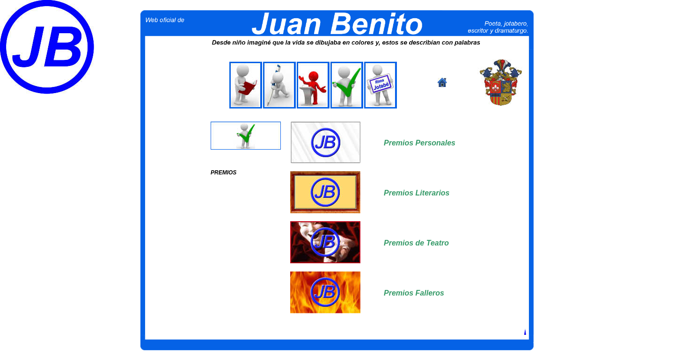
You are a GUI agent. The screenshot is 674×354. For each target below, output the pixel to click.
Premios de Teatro (416, 243)
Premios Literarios (417, 193)
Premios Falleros (414, 293)
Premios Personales (419, 143)
